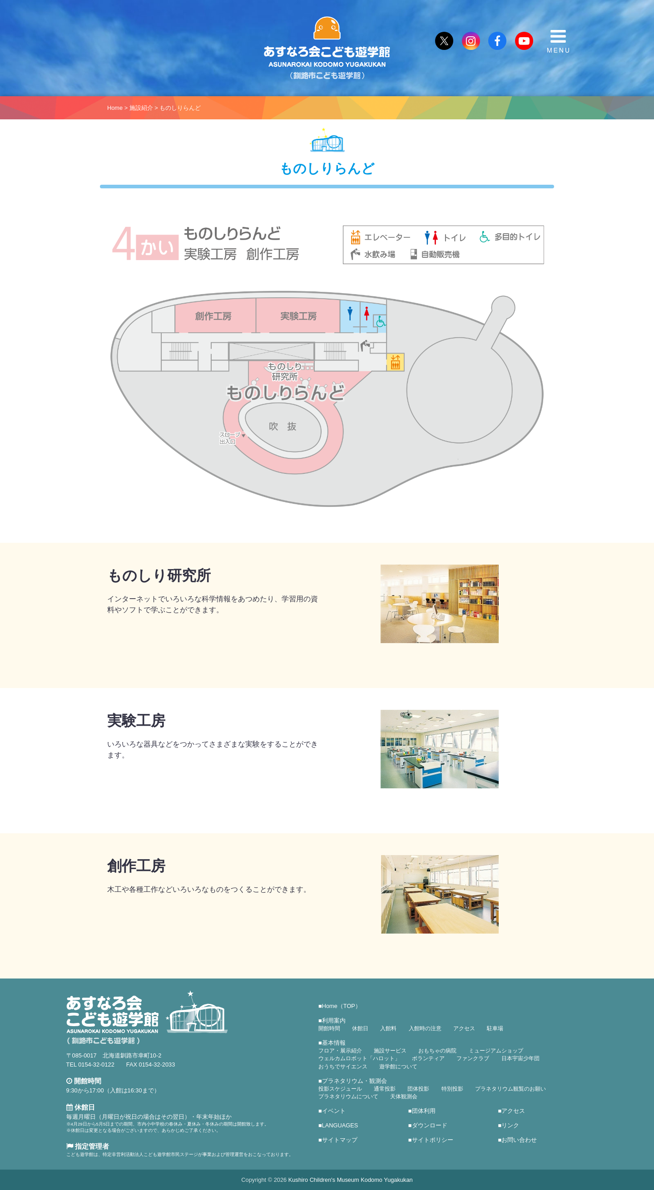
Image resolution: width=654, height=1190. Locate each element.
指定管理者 (87, 1146)
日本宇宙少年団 (520, 1058)
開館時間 (329, 1028)
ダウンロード (429, 1125)
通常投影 (385, 1089)
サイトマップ (339, 1139)
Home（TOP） (341, 1006)
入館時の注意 (425, 1028)
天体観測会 (403, 1096)
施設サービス (390, 1050)
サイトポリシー (432, 1139)
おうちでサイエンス (342, 1066)
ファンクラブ (472, 1058)
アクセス (464, 1028)
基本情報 (334, 1042)
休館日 (360, 1028)
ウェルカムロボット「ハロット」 (359, 1058)
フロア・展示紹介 (340, 1050)
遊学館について (398, 1066)
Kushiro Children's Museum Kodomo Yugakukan (350, 1179)
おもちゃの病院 (437, 1050)
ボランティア (428, 1058)
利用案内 (334, 1020)
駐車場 (495, 1028)
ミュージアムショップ (496, 1050)
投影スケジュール (340, 1089)
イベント (334, 1110)
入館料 (388, 1028)
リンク (510, 1125)
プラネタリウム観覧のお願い (510, 1089)
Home (115, 107)
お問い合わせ (519, 1139)
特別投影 (452, 1089)
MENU (558, 41)
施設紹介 (141, 107)
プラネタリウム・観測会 (354, 1080)
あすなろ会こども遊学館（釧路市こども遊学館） (327, 48)
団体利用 (424, 1110)
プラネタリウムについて (348, 1096)
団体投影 (418, 1089)
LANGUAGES (340, 1125)
